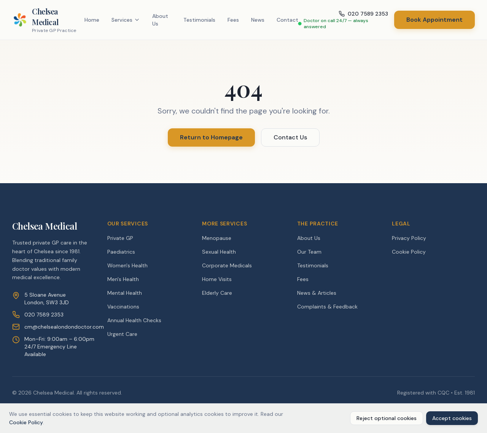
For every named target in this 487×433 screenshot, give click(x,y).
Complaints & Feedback (327, 306)
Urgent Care (122, 334)
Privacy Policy (409, 238)
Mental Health (124, 292)
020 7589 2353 (44, 314)
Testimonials (199, 19)
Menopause (216, 238)
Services (125, 19)
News (257, 19)
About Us (160, 20)
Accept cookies (452, 418)
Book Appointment (434, 20)
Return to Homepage (211, 137)
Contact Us (290, 137)
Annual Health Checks (134, 320)
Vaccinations (123, 306)
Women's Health (127, 265)
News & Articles (316, 292)
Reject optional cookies (386, 418)
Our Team (309, 251)
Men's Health (123, 279)
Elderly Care (217, 292)
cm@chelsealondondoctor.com (64, 326)
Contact (287, 19)
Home (91, 19)
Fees (233, 19)
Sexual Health (219, 251)
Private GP (120, 238)
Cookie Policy (409, 251)
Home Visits (217, 279)
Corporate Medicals (227, 265)
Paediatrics (121, 251)
